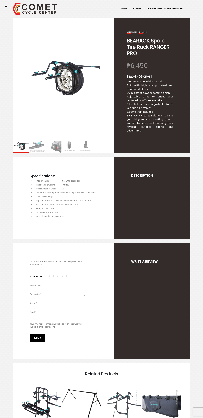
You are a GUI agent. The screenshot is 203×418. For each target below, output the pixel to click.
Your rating (37, 276)
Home (124, 9)
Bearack (137, 9)
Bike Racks (132, 32)
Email (33, 312)
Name (33, 303)
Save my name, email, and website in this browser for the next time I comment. (56, 325)
